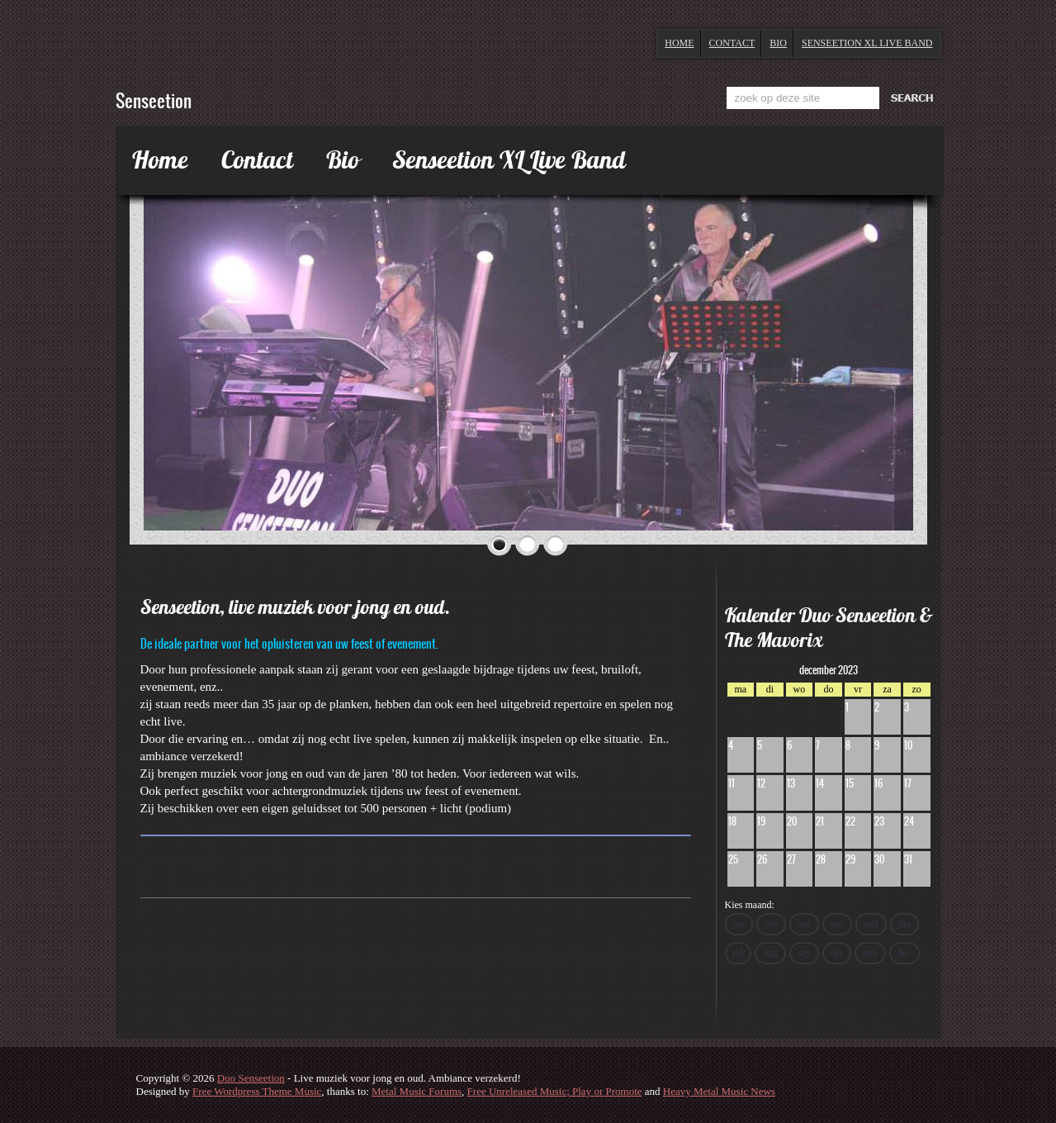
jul (738, 953)
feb (771, 924)
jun (904, 924)
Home (679, 43)
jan (739, 924)
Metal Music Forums (417, 1091)
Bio (778, 43)
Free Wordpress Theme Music (256, 1091)
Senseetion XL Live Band (867, 43)
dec (904, 953)
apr (837, 924)
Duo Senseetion (251, 1078)
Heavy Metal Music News (719, 1091)
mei (871, 924)
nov (870, 953)
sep (804, 953)
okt (837, 953)
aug (770, 953)
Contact (732, 43)
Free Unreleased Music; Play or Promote (554, 1091)
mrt (805, 924)
